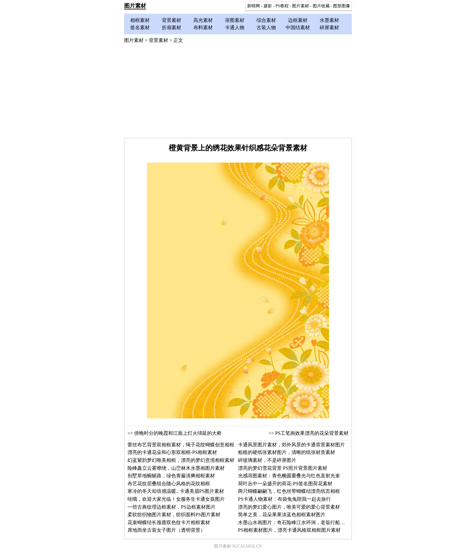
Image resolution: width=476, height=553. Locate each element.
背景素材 (171, 20)
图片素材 (135, 6)
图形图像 (341, 6)
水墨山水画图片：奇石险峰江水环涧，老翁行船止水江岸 (298, 522)
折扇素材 (171, 27)
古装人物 (266, 27)
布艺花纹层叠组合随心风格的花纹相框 (168, 483)
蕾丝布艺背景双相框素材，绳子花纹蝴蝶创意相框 (180, 444)
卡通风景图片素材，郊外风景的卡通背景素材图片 (291, 444)
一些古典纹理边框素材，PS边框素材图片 (171, 507)
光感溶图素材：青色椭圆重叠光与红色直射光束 (289, 475)
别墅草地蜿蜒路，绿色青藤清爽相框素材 (171, 475)
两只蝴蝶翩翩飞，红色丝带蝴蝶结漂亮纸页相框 (289, 491)
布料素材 (203, 27)
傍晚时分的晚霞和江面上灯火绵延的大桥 (178, 433)
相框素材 (140, 20)
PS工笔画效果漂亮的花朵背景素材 (311, 433)
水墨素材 (329, 20)
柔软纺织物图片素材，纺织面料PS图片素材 (173, 514)
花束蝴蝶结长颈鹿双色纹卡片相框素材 (168, 522)
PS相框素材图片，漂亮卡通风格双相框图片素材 (289, 530)
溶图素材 (234, 20)
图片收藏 (321, 6)
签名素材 (140, 27)
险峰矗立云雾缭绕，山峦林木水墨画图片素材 (176, 468)
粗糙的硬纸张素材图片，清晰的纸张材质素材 (286, 452)
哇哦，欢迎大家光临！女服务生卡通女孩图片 (176, 499)
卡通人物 (234, 27)
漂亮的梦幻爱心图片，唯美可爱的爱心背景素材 (289, 507)
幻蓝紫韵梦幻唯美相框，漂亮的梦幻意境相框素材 (180, 460)
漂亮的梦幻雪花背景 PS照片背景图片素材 (282, 468)
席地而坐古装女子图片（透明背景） (166, 530)
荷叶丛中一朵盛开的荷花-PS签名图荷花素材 (285, 483)
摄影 (268, 6)
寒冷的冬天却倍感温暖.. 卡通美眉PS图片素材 (175, 491)
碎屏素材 (329, 27)
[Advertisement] (238, 92)
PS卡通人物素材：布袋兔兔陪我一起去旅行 (284, 499)
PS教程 (281, 6)
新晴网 (253, 6)
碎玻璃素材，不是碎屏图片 (267, 460)
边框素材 (298, 20)
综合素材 (266, 20)
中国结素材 (298, 27)
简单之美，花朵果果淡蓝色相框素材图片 (281, 514)
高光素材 (203, 20)
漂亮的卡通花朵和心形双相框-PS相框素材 (172, 452)
